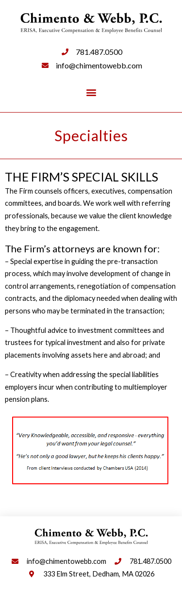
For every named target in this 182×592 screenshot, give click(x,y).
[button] (91, 92)
